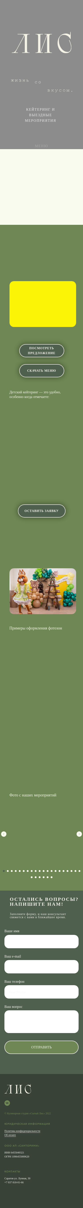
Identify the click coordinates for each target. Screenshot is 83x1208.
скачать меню (41, 370)
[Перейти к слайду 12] (47, 871)
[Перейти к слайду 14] (55, 871)
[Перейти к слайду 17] (67, 871)
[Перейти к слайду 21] (32, 877)
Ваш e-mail (12, 956)
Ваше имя (11, 931)
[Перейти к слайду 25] (47, 877)
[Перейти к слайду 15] (59, 871)
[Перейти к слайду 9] (36, 871)
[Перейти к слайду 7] (28, 871)
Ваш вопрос (13, 1007)
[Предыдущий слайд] (3, 834)
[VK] (7, 1103)
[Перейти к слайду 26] (51, 877)
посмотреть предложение (42, 351)
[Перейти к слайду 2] (8, 871)
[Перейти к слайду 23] (40, 877)
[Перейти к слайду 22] (36, 877)
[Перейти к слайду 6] (24, 871)
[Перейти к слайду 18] (71, 871)
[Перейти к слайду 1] (4, 871)
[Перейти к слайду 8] (32, 871)
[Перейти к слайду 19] (75, 871)
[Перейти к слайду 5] (20, 871)
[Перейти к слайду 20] (79, 871)
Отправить (41, 1047)
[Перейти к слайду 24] (43, 877)
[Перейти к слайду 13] (51, 871)
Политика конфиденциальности (22, 1131)
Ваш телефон (14, 981)
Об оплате (10, 1135)
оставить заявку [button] (42, 511)
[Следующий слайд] (79, 834)
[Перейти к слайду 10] (40, 871)
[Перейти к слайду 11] (43, 871)
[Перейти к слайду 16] (63, 871)
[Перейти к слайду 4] (16, 871)
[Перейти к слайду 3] (12, 871)
